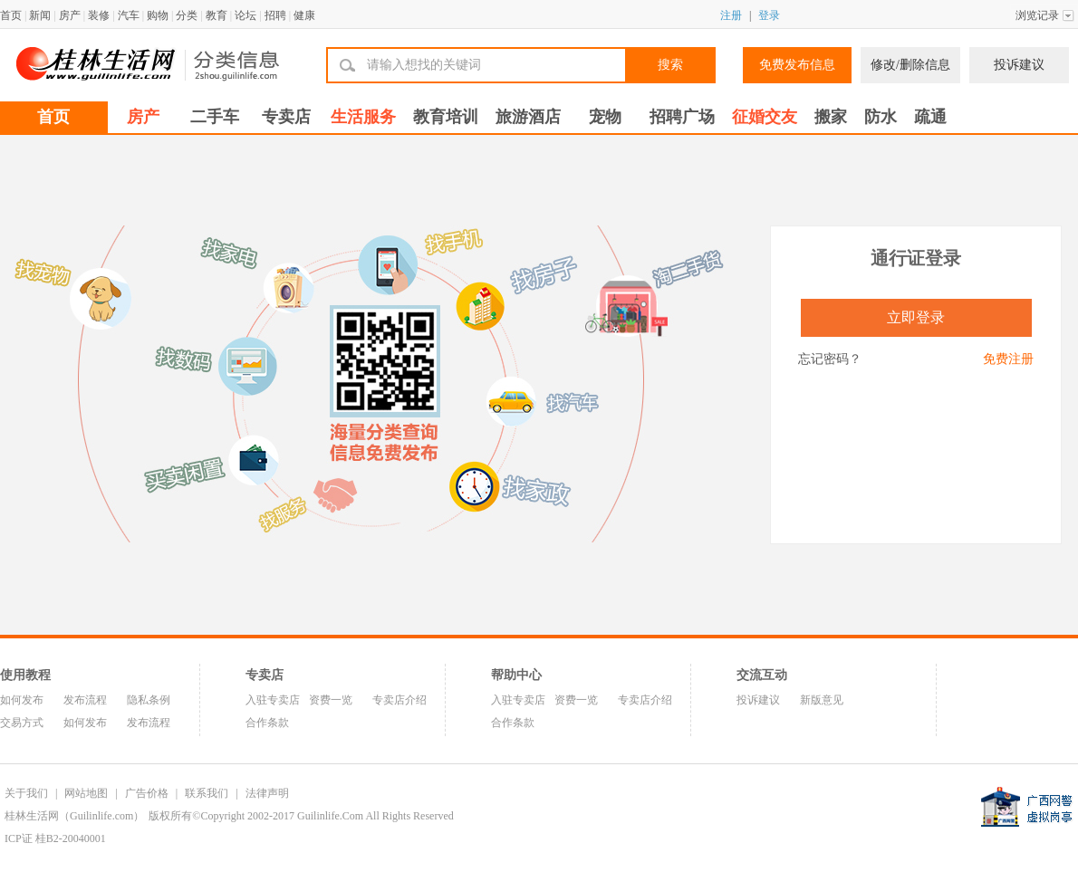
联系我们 (206, 793)
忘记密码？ (829, 358)
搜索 (670, 65)
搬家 (830, 117)
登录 (769, 15)
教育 (216, 15)
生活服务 (363, 117)
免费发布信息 (797, 65)
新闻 (40, 15)
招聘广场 (682, 117)
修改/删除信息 (910, 65)
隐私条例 (148, 700)
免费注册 (1008, 358)
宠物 (605, 117)
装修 (99, 15)
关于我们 (26, 793)
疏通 (930, 117)
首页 (11, 15)
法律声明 (267, 793)
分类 (186, 15)
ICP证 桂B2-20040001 (55, 838)
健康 (304, 15)
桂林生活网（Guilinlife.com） (74, 816)
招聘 (275, 15)
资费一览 (330, 700)
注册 (731, 15)
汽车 (129, 15)
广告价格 (146, 793)
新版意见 (821, 700)
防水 (880, 117)
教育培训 (445, 117)
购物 (157, 15)
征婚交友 (764, 117)
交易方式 (21, 722)
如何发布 (21, 700)
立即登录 (916, 317)
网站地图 (86, 793)
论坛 (245, 15)
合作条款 (267, 722)
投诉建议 (1019, 65)
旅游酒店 (528, 117)
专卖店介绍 (399, 700)
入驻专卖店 (272, 700)
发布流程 (85, 700)
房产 (70, 15)
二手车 (214, 117)
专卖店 (286, 117)
